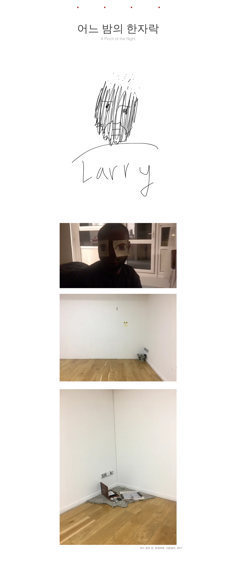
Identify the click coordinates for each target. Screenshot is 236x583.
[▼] (105, 7)
